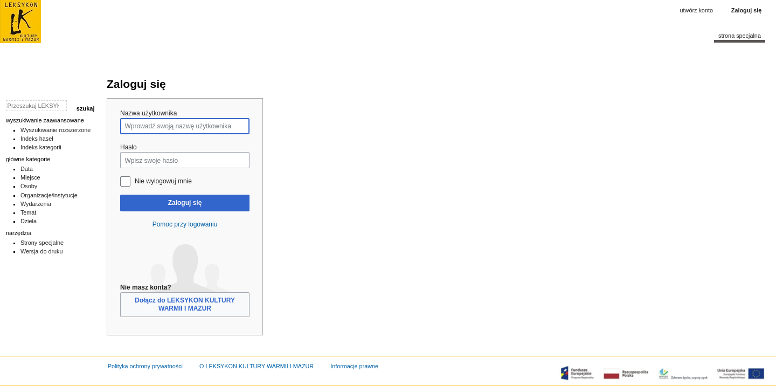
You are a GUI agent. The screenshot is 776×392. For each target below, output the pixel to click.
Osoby (28, 186)
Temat (28, 212)
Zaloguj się (185, 203)
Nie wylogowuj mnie (163, 181)
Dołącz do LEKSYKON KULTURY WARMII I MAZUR (185, 304)
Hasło (128, 147)
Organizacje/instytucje (49, 195)
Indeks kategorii (40, 147)
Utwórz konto (696, 10)
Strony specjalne (42, 242)
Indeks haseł (36, 138)
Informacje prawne (354, 366)
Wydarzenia (35, 204)
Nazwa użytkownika (148, 113)
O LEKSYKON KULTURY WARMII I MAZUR (256, 366)
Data (26, 169)
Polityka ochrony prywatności (145, 366)
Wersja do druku (41, 251)
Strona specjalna (739, 35)
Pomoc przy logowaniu (185, 224)
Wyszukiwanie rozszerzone (55, 130)
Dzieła (28, 221)
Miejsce (30, 177)
